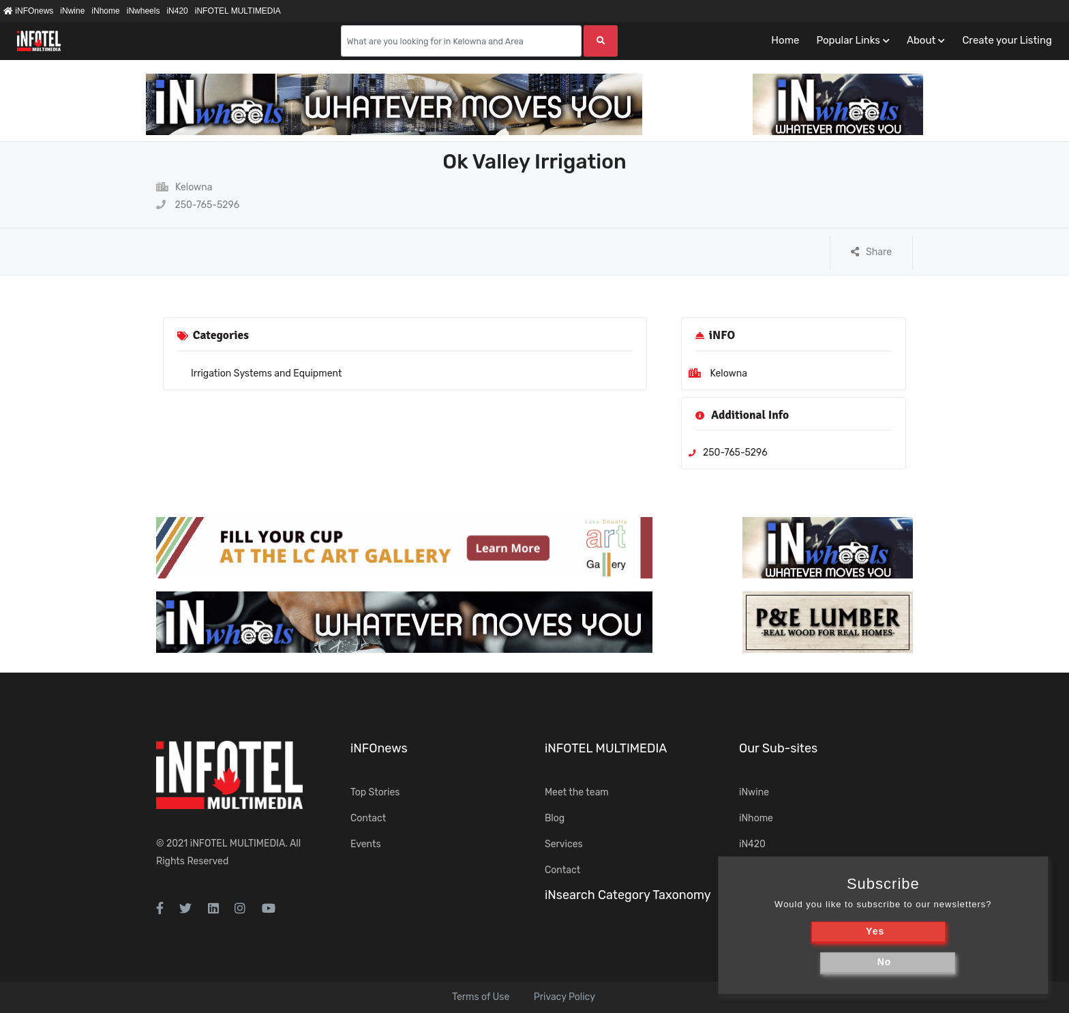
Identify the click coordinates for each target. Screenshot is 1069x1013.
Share (871, 252)
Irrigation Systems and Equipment (266, 373)
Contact (368, 818)
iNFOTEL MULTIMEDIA (238, 11)
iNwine (72, 11)
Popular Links (847, 40)
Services (564, 844)
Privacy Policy (564, 997)
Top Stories (375, 792)
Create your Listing (1007, 40)
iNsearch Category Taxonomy (628, 894)
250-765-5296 (197, 205)
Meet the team (577, 792)
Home (785, 40)
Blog (554, 818)
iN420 (176, 11)
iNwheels (143, 11)
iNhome (105, 11)
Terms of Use (480, 997)
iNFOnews (28, 11)
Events (365, 844)
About (921, 40)
